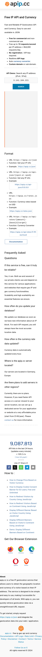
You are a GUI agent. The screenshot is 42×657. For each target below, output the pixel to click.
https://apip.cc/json (27, 166)
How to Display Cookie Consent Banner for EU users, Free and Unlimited (23, 490)
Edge (31, 550)
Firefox (10, 550)
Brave (26, 562)
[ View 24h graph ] (21, 457)
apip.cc (8, 633)
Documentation (16, 242)
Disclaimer (12, 639)
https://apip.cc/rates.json (21, 211)
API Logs (19, 636)
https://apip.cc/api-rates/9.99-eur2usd (23, 233)
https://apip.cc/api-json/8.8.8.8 (23, 185)
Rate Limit (29, 636)
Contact (22, 639)
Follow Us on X (21, 647)
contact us (9, 420)
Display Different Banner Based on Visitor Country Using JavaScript (23, 513)
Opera (15, 562)
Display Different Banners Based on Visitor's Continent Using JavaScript (22, 523)
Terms (30, 639)
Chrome (21, 550)
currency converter (22, 61)
